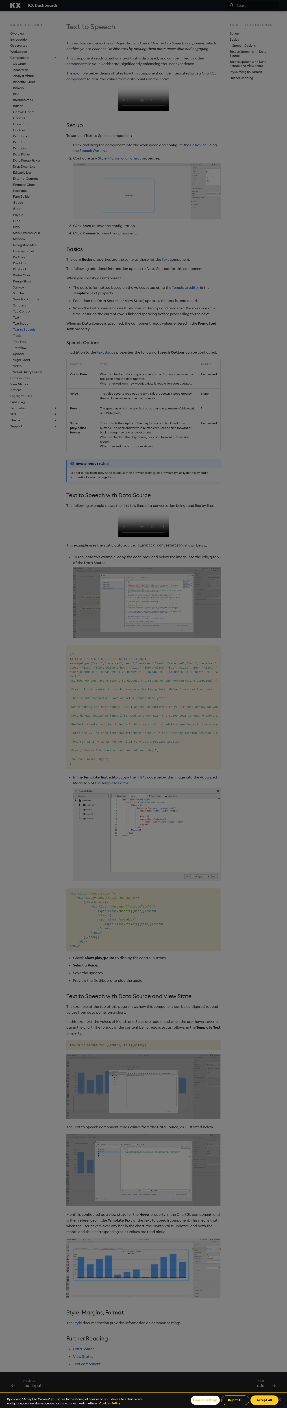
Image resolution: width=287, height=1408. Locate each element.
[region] (143, 1400)
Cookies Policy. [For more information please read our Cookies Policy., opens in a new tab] (110, 1403)
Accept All (264, 1400)
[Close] (280, 1399)
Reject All (235, 1400)
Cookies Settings (205, 1400)
